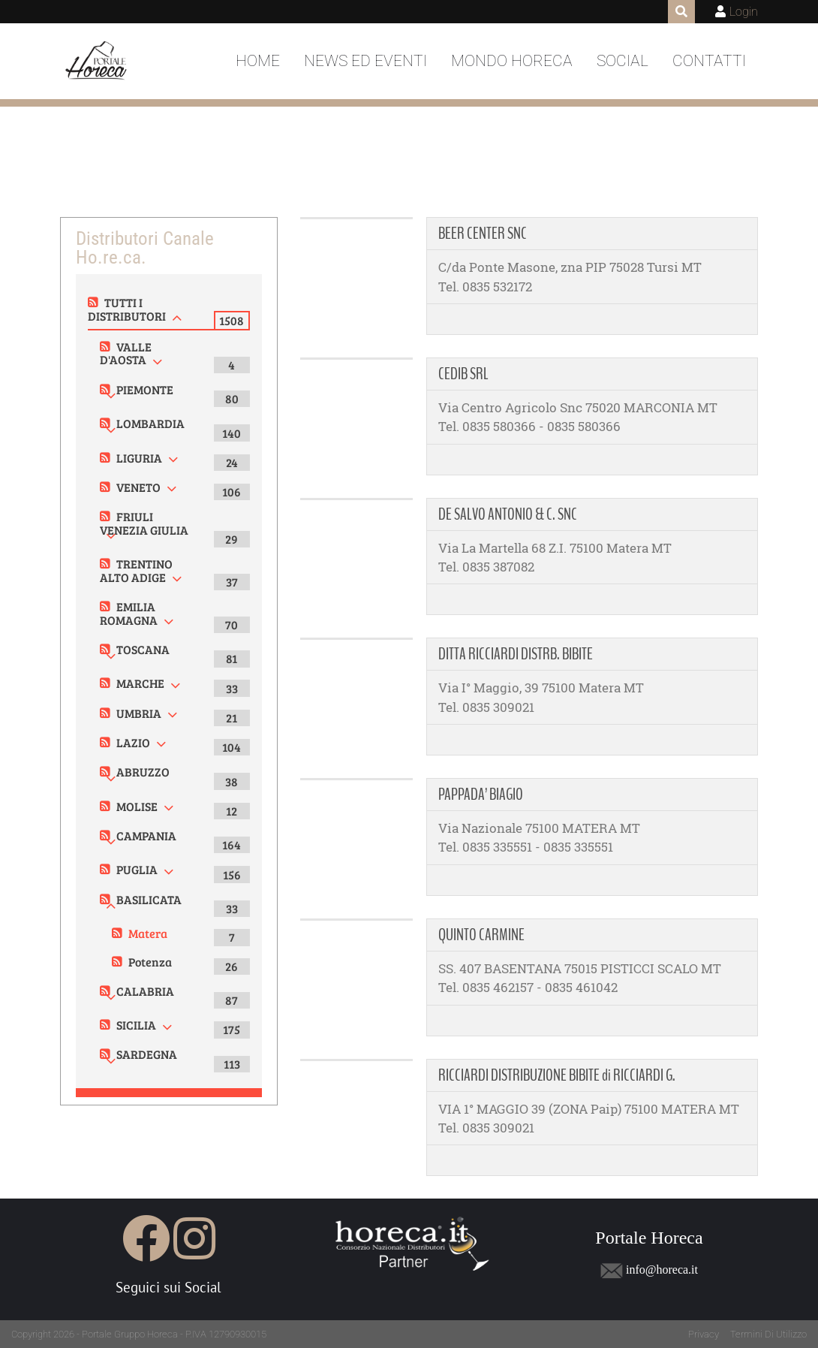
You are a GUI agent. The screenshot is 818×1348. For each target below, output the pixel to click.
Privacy (703, 1334)
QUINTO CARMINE (481, 935)
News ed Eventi (365, 61)
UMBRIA (138, 713)
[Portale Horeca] (97, 61)
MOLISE (137, 806)
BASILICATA (149, 899)
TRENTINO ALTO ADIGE (136, 570)
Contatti (709, 61)
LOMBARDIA (150, 423)
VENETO (138, 487)
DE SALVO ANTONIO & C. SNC (507, 514)
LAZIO (133, 742)
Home (258, 61)
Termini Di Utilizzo (768, 1334)
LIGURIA (139, 458)
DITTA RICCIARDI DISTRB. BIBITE (515, 654)
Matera (147, 933)
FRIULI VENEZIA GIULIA (144, 523)
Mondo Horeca (512, 61)
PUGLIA (137, 869)
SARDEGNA (146, 1054)
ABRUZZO (143, 772)
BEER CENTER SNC (482, 233)
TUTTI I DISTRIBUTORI (127, 309)
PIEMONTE (144, 389)
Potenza (150, 962)
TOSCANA (143, 649)
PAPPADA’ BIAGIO (480, 794)
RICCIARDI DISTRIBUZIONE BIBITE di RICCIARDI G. (556, 1075)
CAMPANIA (146, 835)
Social (622, 61)
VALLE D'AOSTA (126, 353)
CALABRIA (145, 991)
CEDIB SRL (463, 374)
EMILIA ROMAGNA (129, 613)
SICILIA (136, 1025)
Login (743, 12)
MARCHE (140, 683)
